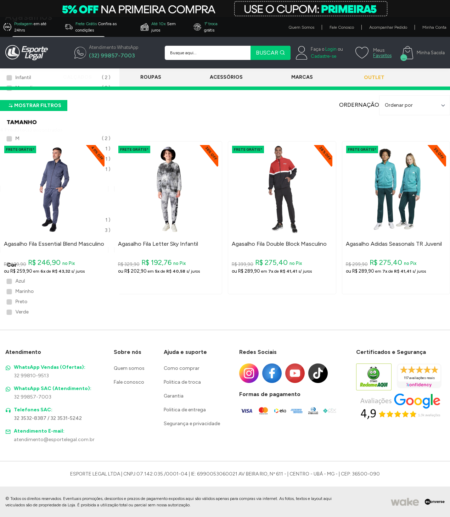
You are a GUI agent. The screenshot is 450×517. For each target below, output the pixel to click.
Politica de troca (182, 382)
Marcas (291, 77)
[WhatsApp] (106, 53)
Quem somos (129, 368)
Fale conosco (129, 382)
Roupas (147, 77)
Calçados (77, 77)
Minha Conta (434, 27)
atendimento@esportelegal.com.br (54, 440)
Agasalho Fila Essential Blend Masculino (54, 244)
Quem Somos (301, 27)
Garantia (174, 396)
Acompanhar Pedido (388, 27)
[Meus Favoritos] (373, 53)
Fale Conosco (342, 27)
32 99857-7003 (32, 397)
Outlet (367, 77)
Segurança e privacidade (192, 424)
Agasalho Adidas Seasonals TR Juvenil (394, 244)
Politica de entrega (185, 410)
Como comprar (181, 368)
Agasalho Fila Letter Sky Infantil (158, 244)
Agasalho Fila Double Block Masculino (279, 244)
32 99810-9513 (31, 376)
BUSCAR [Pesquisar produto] (270, 52)
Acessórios (219, 77)
